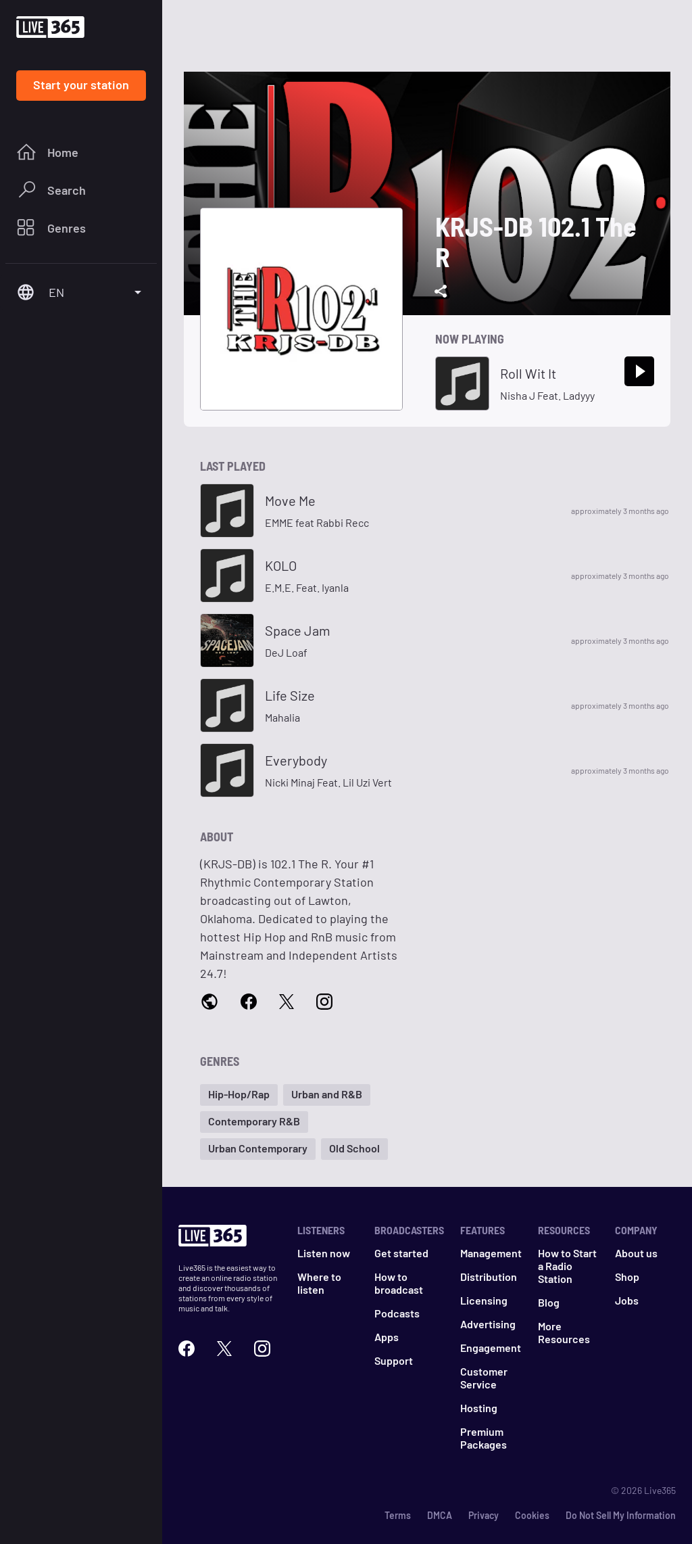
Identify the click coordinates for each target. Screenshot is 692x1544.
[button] (239, 1095)
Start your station (81, 84)
